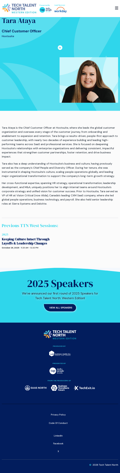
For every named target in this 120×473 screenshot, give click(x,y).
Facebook (58, 443)
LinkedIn (58, 435)
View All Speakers (60, 307)
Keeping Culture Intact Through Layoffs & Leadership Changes (25, 241)
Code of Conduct (58, 423)
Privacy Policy (58, 414)
